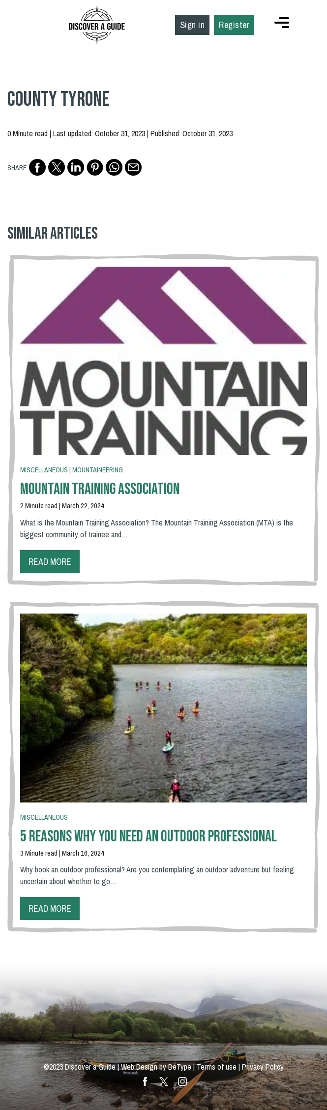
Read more (50, 561)
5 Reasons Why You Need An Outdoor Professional (148, 836)
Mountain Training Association (99, 489)
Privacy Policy (263, 1066)
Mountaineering (97, 469)
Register (234, 25)
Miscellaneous (44, 469)
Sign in (192, 25)
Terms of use (217, 1066)
